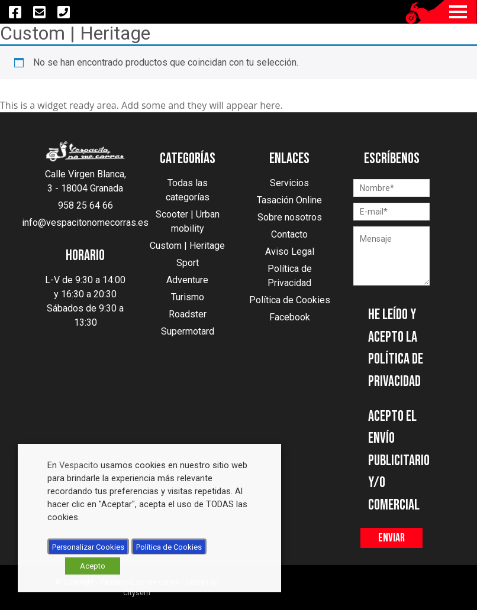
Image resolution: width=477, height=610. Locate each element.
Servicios (289, 183)
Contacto (289, 234)
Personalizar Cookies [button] (88, 547)
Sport (187, 262)
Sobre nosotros (289, 217)
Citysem (136, 593)
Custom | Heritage (187, 245)
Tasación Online (289, 200)
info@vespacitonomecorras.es (85, 222)
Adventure (187, 279)
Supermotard (187, 331)
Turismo (187, 297)
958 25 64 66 (85, 205)
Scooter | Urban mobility (188, 221)
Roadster (188, 314)
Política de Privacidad (289, 275)
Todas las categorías (188, 190)
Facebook (289, 317)
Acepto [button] (92, 566)
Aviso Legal (289, 251)
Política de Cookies (289, 300)
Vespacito (78, 465)
